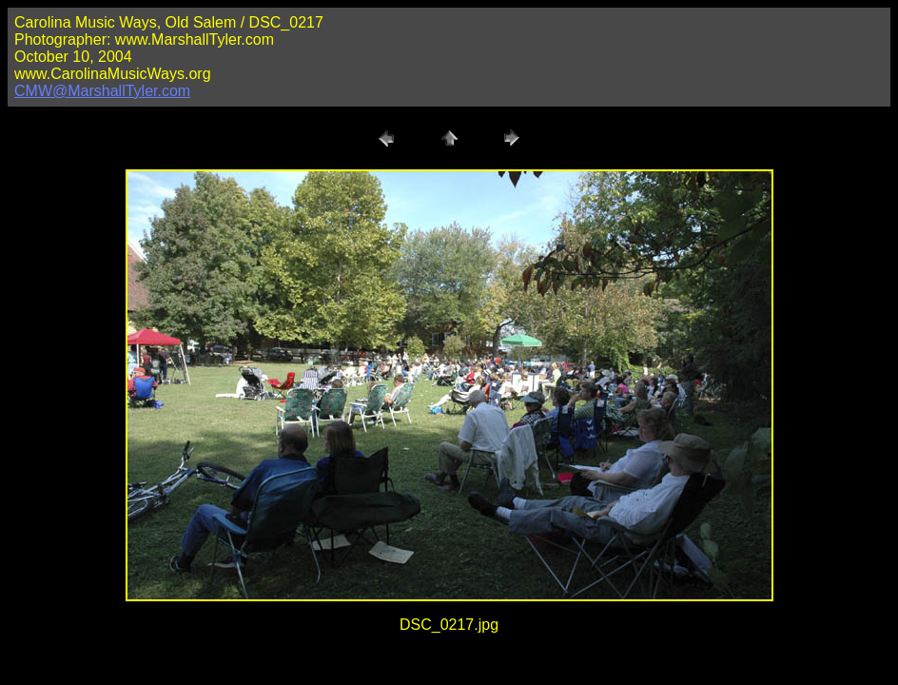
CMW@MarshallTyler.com (102, 91)
